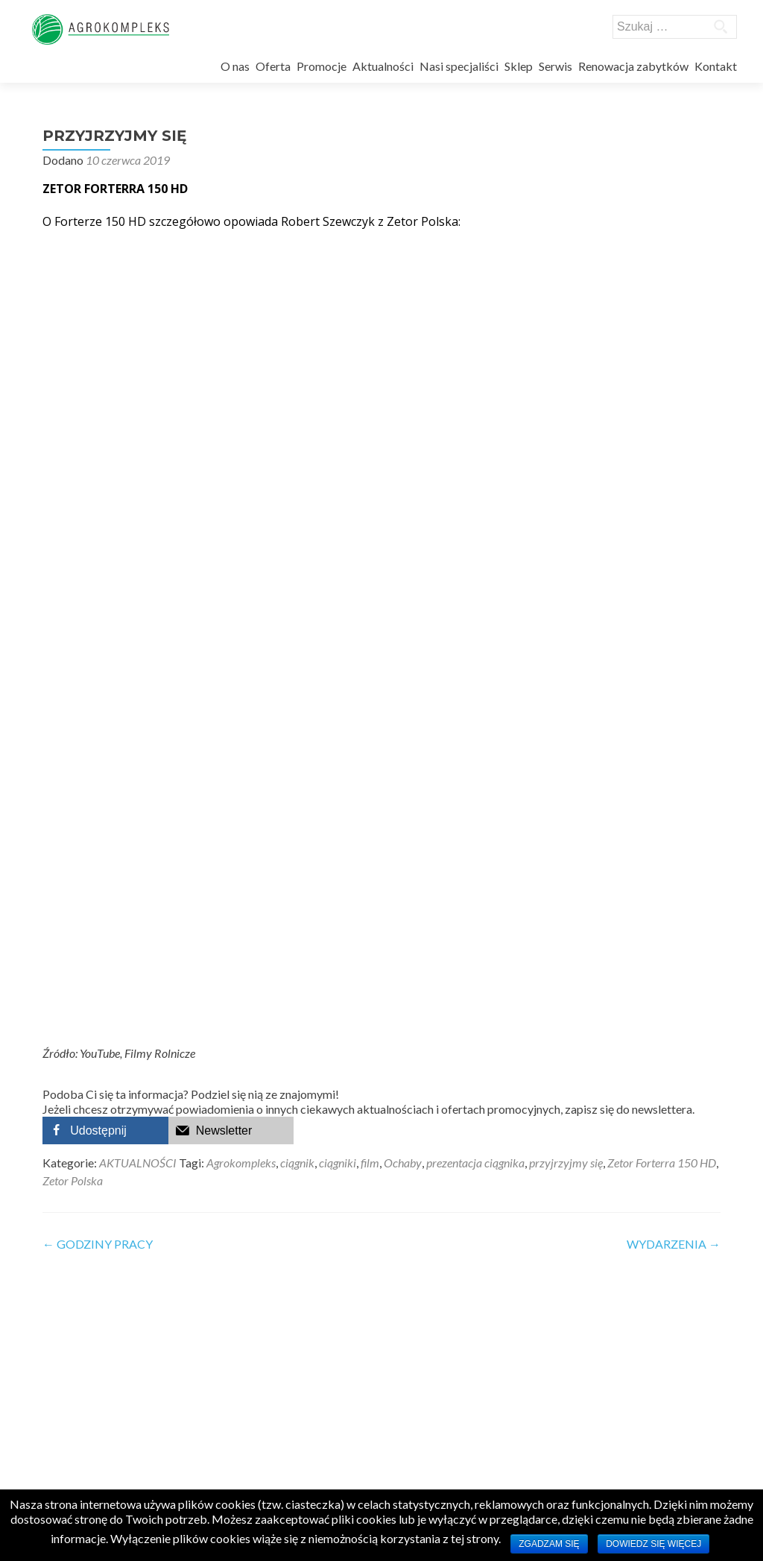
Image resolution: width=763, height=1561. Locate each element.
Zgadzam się (549, 1544)
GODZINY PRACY (97, 1240)
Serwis (555, 66)
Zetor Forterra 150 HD (661, 1159)
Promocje (321, 66)
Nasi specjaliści (459, 66)
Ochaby (403, 1159)
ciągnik (297, 1159)
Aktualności (383, 66)
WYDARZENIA (674, 1240)
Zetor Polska (72, 1177)
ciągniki (337, 1159)
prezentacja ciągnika (475, 1159)
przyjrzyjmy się (566, 1159)
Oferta (273, 66)
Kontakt (715, 66)
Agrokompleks (241, 1159)
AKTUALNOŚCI (138, 1159)
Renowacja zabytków (633, 66)
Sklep (518, 66)
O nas (235, 66)
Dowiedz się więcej (653, 1544)
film (370, 1159)
